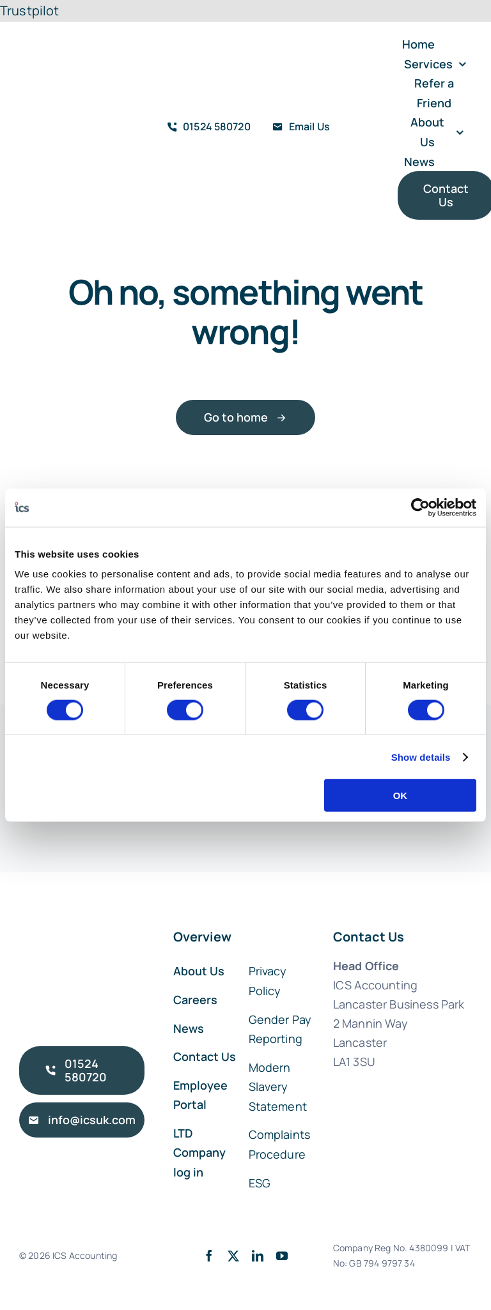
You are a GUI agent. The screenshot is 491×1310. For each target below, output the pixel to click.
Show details (421, 756)
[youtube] (282, 1255)
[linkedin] (257, 1255)
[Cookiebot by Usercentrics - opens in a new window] (420, 507)
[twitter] (233, 1255)
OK (400, 795)
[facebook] (209, 1255)
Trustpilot (29, 10)
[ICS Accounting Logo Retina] (57, 97)
